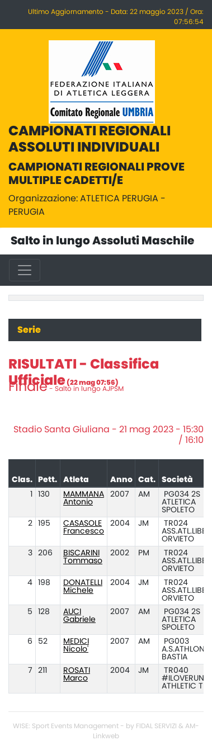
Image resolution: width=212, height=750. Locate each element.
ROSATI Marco (76, 674)
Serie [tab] (29, 330)
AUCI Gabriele (79, 616)
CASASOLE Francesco (83, 527)
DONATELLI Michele (82, 587)
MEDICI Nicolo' (76, 645)
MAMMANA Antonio (83, 498)
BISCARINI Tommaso (82, 557)
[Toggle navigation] (24, 270)
